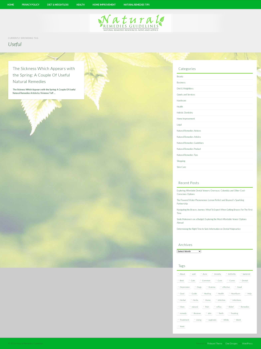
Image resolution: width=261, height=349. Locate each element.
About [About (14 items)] (182, 274)
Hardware (181, 100)
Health (81, 4)
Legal (179, 124)
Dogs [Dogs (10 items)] (199, 287)
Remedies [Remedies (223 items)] (245, 307)
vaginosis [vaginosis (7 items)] (212, 320)
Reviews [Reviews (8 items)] (197, 313)
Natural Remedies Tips (137, 4)
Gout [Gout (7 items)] (182, 293)
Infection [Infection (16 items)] (221, 300)
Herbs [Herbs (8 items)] (195, 300)
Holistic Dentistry (185, 112)
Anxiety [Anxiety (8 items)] (217, 274)
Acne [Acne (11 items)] (205, 274)
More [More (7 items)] (182, 307)
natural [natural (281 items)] (195, 307)
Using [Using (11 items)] (198, 320)
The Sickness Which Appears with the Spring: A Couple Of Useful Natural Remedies (44, 75)
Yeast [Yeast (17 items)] (182, 326)
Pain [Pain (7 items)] (207, 307)
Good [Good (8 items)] (239, 287)
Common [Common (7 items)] (206, 280)
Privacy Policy (30, 4)
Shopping (181, 161)
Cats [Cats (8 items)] (193, 280)
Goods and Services (186, 94)
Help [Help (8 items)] (249, 293)
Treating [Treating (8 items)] (234, 313)
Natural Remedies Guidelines (190, 143)
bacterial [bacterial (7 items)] (246, 274)
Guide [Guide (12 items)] (194, 293)
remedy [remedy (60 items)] (183, 313)
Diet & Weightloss (57, 4)
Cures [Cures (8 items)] (232, 280)
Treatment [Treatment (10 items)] (184, 320)
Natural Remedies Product (189, 149)
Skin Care (181, 167)
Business (181, 82)
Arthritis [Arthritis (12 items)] (232, 274)
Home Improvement (104, 4)
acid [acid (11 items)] (194, 274)
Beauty (180, 76)
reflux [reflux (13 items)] (218, 307)
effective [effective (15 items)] (226, 287)
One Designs (231, 343)
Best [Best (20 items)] (182, 280)
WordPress (247, 343)
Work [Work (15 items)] (238, 320)
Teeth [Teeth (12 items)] (221, 313)
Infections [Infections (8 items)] (237, 300)
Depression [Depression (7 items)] (185, 287)
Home (10, 4)
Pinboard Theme (214, 343)
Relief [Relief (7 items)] (231, 307)
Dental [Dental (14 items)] (245, 280)
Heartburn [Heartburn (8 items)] (235, 293)
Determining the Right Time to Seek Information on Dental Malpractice (209, 229)
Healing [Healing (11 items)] (207, 293)
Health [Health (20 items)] (221, 293)
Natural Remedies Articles (189, 137)
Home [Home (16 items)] (208, 300)
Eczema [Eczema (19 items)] (212, 287)
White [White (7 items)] (226, 320)
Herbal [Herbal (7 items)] (183, 300)
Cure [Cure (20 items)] (220, 280)
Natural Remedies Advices (189, 130)
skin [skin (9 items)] (209, 313)
